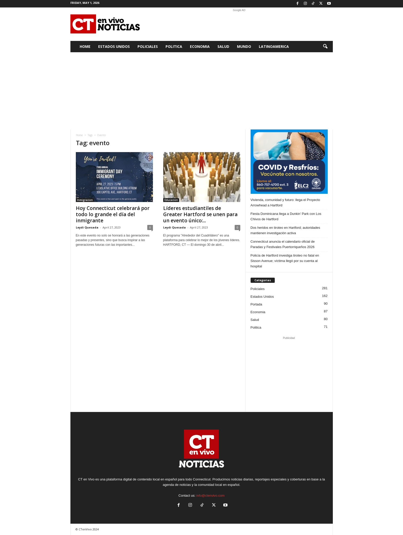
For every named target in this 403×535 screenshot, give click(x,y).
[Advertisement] (239, 24)
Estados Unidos (114, 46)
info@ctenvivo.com (210, 495)
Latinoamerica (274, 46)
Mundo (244, 46)
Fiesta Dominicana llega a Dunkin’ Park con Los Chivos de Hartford (286, 216)
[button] (325, 46)
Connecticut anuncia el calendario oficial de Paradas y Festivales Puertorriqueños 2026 (283, 244)
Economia (200, 46)
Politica (174, 46)
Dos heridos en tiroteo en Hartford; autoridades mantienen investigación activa (285, 230)
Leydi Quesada (87, 227)
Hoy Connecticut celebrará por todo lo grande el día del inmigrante (113, 214)
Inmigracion (85, 200)
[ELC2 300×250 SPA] (289, 161)
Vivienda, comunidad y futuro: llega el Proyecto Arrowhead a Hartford (285, 202)
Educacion (171, 200)
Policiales (148, 46)
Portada (256, 304)
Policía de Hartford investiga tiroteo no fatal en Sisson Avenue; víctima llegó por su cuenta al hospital (285, 260)
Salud (223, 46)
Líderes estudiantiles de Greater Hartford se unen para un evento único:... (200, 214)
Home (85, 46)
